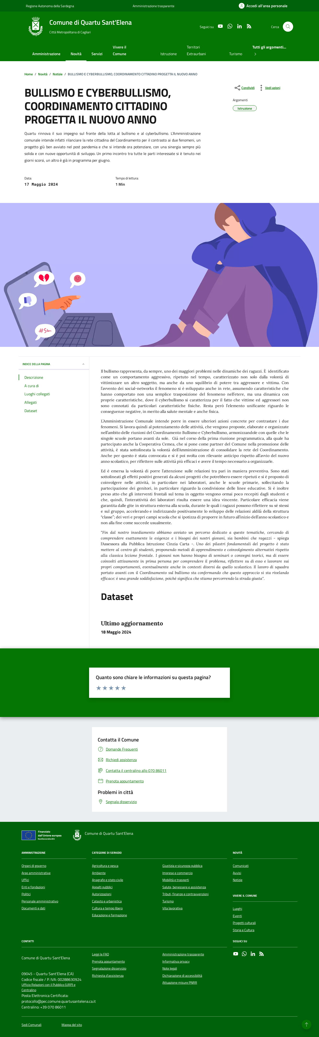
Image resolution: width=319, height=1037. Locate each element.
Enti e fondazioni (33, 887)
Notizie (237, 880)
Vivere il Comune (119, 50)
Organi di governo (34, 865)
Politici (26, 894)
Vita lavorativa (172, 908)
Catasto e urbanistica (107, 901)
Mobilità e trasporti (175, 880)
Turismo (235, 54)
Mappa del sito (72, 1024)
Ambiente (99, 873)
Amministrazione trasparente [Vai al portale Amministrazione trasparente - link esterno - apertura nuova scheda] (153, 5)
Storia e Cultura (243, 930)
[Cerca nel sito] (288, 27)
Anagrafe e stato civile (107, 880)
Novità (76, 54)
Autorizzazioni (101, 894)
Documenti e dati (33, 908)
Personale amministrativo (40, 901)
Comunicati (241, 865)
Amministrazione (46, 54)
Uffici (25, 880)
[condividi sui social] (244, 88)
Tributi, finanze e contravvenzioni (185, 894)
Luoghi (237, 908)
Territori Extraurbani (196, 50)
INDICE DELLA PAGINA (54, 364)
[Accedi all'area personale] (263, 6)
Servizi (97, 54)
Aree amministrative (36, 873)
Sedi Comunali (31, 1024)
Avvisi (237, 873)
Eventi (237, 915)
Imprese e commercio (177, 873)
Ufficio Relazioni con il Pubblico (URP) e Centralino (48, 987)
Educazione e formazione (109, 915)
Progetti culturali (244, 922)
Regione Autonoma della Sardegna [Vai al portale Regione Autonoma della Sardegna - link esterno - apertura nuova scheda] (50, 5)
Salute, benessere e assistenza (184, 887)
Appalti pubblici (102, 887)
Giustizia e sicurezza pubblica (182, 865)
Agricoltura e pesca (105, 865)
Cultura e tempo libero (107, 908)
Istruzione (168, 54)
